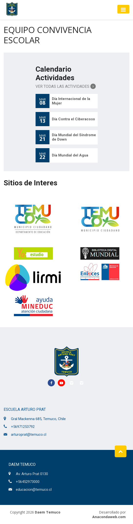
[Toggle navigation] (123, 9)
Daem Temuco (47, 512)
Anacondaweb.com (109, 516)
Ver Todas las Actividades (66, 86)
